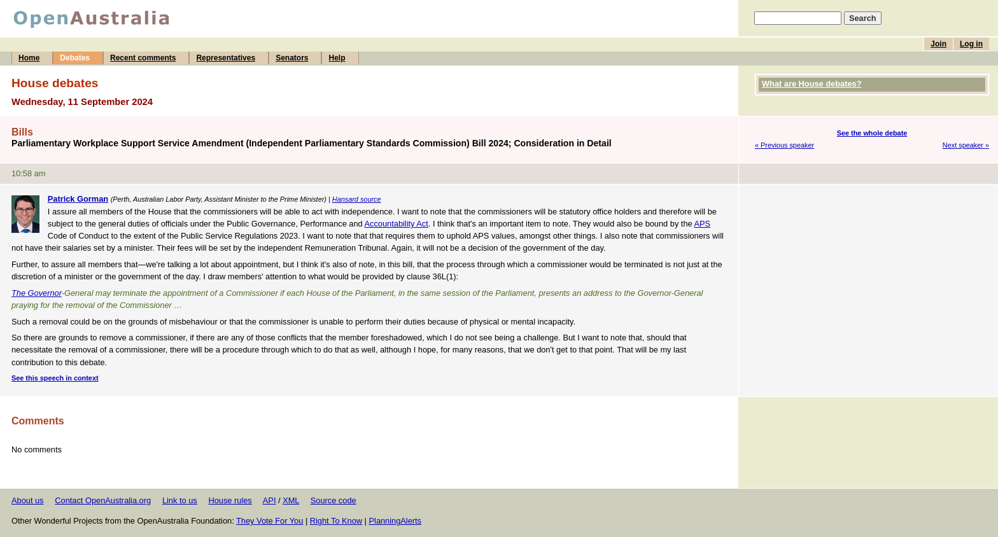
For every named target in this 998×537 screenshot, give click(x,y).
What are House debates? (811, 83)
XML (291, 500)
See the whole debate (872, 133)
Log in (971, 43)
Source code (333, 500)
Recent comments (143, 57)
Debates (75, 57)
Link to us (179, 500)
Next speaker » (966, 145)
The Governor (36, 293)
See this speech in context (55, 378)
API (269, 500)
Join (938, 43)
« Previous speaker (784, 145)
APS (702, 223)
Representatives (225, 57)
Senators (292, 57)
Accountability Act (396, 223)
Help (336, 57)
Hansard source (356, 199)
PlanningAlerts (395, 521)
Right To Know (336, 521)
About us (27, 500)
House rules (229, 500)
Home (28, 57)
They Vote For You (269, 521)
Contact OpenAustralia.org (103, 500)
